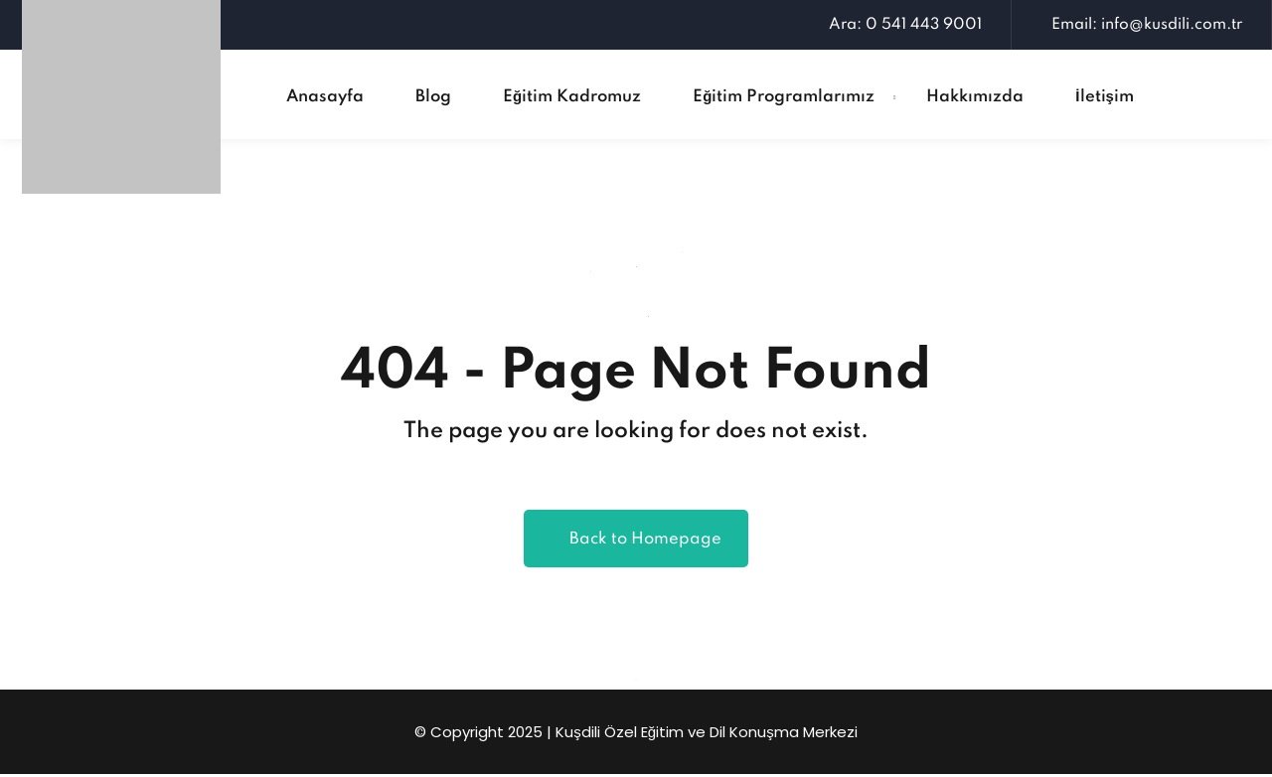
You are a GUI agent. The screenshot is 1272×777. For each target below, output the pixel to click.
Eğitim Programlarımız (783, 96)
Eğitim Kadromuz (572, 96)
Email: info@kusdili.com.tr (1141, 25)
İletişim (1104, 96)
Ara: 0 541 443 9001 (900, 25)
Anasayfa (325, 96)
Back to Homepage (636, 541)
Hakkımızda (975, 96)
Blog (433, 96)
